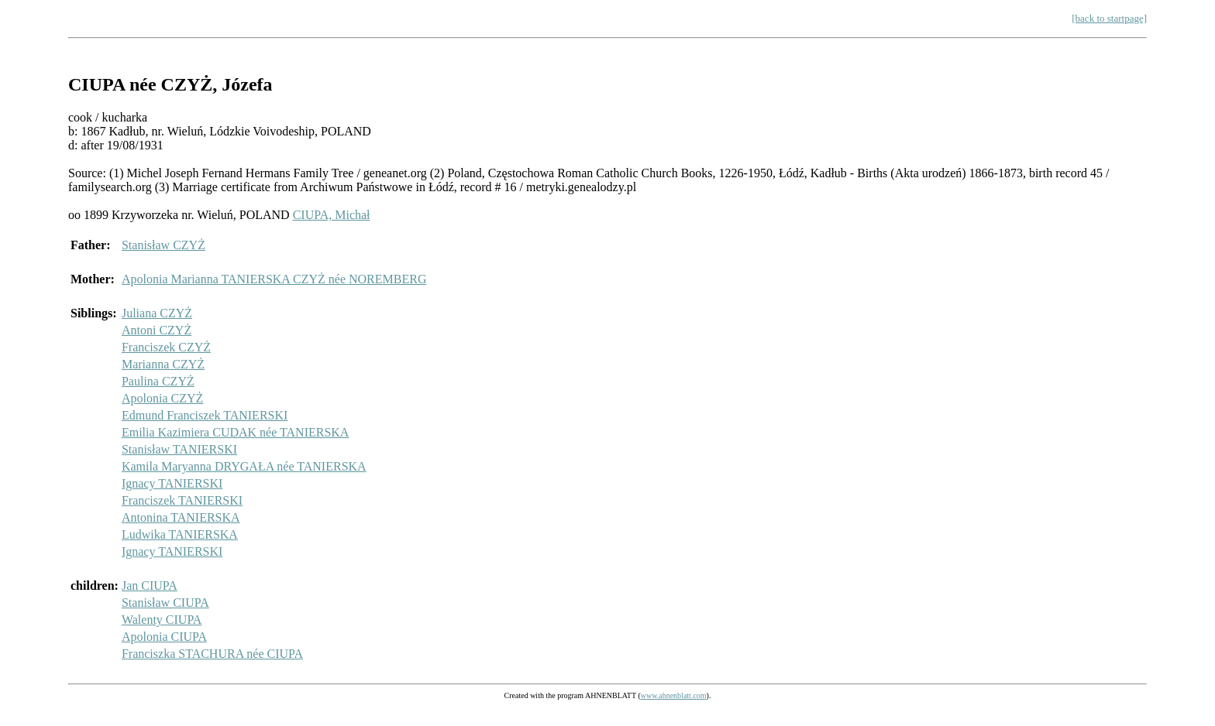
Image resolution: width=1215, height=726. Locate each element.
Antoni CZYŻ (156, 330)
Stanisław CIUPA (165, 602)
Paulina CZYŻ (158, 381)
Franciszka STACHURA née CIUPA (212, 653)
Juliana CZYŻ (157, 313)
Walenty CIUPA (161, 619)
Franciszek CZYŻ (166, 347)
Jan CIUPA (149, 585)
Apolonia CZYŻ (162, 398)
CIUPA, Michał (331, 214)
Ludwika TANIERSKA (180, 534)
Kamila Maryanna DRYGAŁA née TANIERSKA (244, 466)
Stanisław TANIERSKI (179, 449)
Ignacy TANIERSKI (172, 483)
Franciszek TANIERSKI (182, 500)
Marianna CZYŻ (163, 364)
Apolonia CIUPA (164, 636)
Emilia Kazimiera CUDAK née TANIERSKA (235, 432)
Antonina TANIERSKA (181, 517)
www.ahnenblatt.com (674, 695)
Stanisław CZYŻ (163, 245)
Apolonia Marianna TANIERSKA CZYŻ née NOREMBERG (274, 279)
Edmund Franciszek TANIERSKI (204, 415)
